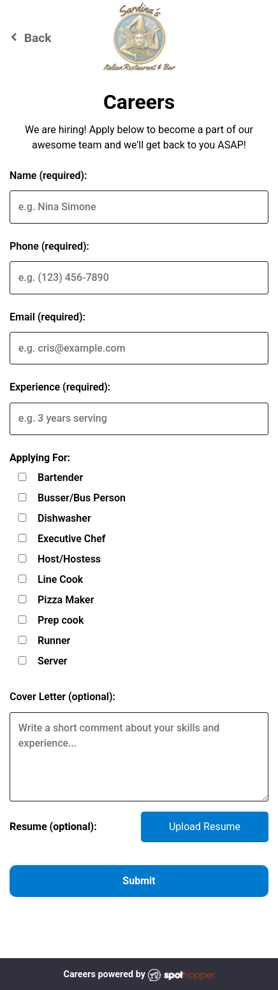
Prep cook (61, 620)
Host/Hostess (69, 559)
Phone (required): (49, 246)
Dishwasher (64, 518)
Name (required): (48, 175)
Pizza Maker (66, 600)
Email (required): (47, 317)
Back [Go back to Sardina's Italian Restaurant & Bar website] (29, 37)
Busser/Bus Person (82, 498)
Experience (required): (60, 387)
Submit (138, 881)
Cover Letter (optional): (62, 697)
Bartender (60, 477)
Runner (54, 641)
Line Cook (60, 579)
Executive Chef (72, 539)
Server (53, 661)
